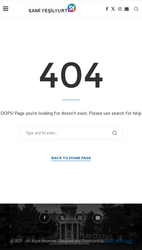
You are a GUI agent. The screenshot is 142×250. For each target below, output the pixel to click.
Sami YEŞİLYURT (119, 240)
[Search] (136, 8)
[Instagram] (120, 8)
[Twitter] (113, 8)
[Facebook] (107, 8)
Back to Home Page (71, 158)
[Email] (127, 8)
